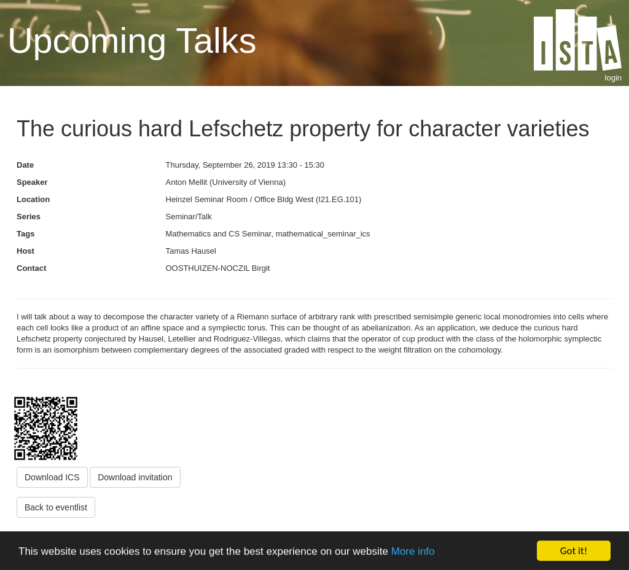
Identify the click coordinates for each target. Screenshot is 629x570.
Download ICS (52, 477)
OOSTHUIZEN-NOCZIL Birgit (218, 268)
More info (413, 552)
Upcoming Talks (131, 40)
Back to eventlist (56, 507)
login (613, 77)
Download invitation (135, 477)
